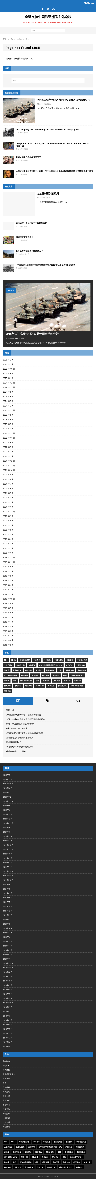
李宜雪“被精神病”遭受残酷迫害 (19, 747)
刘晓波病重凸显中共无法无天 (28, 157)
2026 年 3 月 (8, 359)
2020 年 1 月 (8, 553)
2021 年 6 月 (8, 488)
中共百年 (36, 660)
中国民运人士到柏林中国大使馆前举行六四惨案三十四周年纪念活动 (45, 265)
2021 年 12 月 (9, 461)
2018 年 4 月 (8, 622)
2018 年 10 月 (9, 599)
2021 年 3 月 (8, 497)
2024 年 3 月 (8, 405)
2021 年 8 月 (8, 479)
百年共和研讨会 (26, 680)
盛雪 (37, 680)
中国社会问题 (82, 660)
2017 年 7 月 (8, 635)
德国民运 (28, 670)
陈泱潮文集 (62, 685)
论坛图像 (6, 1118)
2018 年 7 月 (8, 608)
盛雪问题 (46, 680)
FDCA (13, 660)
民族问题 (35, 675)
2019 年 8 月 (8, 566)
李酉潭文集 (82, 670)
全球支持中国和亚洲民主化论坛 (50, 665)
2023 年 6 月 (8, 419)
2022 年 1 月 (8, 456)
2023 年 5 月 (8, 424)
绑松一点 (10, 710)
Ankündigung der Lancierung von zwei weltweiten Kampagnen (47, 129)
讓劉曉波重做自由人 (24, 237)
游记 (14, 680)
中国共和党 (58, 660)
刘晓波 (6, 670)
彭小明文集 (17, 670)
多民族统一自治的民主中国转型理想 (31, 223)
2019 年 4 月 (8, 585)
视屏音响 (6, 1109)
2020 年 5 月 (8, 534)
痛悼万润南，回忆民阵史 (16, 728)
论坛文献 (6, 1122)
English (6, 1065)
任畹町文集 (20, 665)
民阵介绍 (6, 1091)
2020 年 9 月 (8, 516)
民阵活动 (6, 1100)
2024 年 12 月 (9, 382)
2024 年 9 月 (8, 392)
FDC (5, 660)
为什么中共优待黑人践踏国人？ (29, 251)
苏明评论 (18, 685)
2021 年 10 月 (9, 470)
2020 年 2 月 (8, 548)
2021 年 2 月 (8, 502)
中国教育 (70, 660)
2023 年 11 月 (9, 410)
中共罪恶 (47, 660)
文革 (60, 670)
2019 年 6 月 (8, 576)
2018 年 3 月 (8, 626)
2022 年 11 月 (9, 438)
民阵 (65, 675)
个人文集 (6, 1070)
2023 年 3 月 (8, 428)
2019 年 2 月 (8, 594)
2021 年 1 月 (8, 507)
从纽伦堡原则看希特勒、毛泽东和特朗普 (23, 714)
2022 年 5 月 (8, 447)
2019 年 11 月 (9, 562)
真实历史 (56, 680)
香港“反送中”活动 (76, 685)
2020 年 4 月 (8, 539)
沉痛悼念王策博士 (77, 675)
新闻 (4, 1083)
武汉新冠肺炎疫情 (10, 675)
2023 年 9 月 (8, 415)
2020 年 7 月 (8, 525)
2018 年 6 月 (8, 612)
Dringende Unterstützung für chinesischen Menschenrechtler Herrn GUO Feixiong (52, 144)
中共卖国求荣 (25, 660)
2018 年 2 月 (8, 631)
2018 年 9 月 (8, 603)
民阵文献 (6, 1096)
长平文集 (51, 685)
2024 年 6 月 (8, 396)
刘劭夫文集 (81, 665)
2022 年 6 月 (8, 442)
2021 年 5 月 (8, 493)
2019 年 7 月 (8, 571)
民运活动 (56, 675)
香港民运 (7, 691)
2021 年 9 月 (8, 474)
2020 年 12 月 (9, 511)
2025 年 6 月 (8, 373)
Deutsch (6, 1061)
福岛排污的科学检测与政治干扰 (19, 737)
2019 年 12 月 (9, 557)
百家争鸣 (6, 1105)
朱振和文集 (69, 670)
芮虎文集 (7, 685)
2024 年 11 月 (9, 387)
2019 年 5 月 (8, 580)
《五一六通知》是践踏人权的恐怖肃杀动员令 (25, 719)
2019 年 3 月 (8, 589)
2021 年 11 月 (9, 465)
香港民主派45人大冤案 (16, 751)
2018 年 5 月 (8, 617)
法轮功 (6, 680)
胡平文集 (77, 680)
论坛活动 (28, 685)
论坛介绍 (6, 1113)
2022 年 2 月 (8, 451)
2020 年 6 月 (8, 530)
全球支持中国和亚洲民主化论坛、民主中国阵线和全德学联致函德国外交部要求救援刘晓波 (54, 171)
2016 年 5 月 (8, 645)
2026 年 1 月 (8, 364)
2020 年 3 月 (8, 543)
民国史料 (24, 675)
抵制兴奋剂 (50, 670)
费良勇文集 (40, 685)
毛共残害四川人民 (14, 742)
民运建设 (45, 675)
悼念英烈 (39, 670)
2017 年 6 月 (8, 640)
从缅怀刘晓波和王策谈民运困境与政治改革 (24, 733)
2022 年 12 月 (9, 433)
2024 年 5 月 (8, 401)
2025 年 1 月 (8, 378)
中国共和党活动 (9, 1074)
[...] (77, 108)
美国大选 (67, 680)
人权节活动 (8, 665)
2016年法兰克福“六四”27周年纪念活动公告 (63, 100)
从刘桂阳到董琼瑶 (48, 193)
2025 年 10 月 (9, 369)
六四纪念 (69, 665)
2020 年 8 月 (8, 520)
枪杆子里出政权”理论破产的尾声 (20, 723)
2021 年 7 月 (8, 484)
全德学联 (31, 665)
